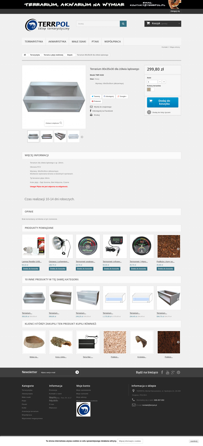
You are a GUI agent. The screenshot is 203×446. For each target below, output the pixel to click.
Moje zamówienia (83, 390)
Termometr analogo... (85, 261)
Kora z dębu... (60, 357)
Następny (82, 136)
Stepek (69, 55)
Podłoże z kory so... (166, 261)
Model (92, 75)
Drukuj (97, 115)
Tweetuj (96, 96)
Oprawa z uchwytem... (59, 261)
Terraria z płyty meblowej (53, 55)
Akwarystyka (57, 41)
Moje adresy (81, 397)
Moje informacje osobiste (87, 401)
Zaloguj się (175, 11)
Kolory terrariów (154, 86)
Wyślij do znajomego (103, 107)
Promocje (53, 390)
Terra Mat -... (88, 357)
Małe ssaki (79, 41)
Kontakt (165, 47)
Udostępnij (109, 96)
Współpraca (112, 41)
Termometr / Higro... (139, 261)
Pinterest (96, 101)
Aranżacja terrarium (30, 411)
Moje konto (83, 385)
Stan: (92, 79)
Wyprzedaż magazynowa (32, 418)
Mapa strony (175, 47)
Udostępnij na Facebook (102, 111)
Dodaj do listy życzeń (161, 112)
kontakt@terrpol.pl (150, 405)
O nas (51, 404)
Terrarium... (27, 313)
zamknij (193, 441)
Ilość (149, 78)
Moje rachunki (82, 394)
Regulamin (53, 401)
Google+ (122, 96)
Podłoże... (115, 357)
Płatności (53, 408)
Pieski (24, 404)
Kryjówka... (142, 357)
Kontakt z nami (55, 394)
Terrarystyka (34, 41)
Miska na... (34, 357)
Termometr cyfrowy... (112, 261)
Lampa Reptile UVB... (32, 261)
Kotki (24, 408)
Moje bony (80, 404)
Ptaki (95, 41)
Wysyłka (52, 397)
